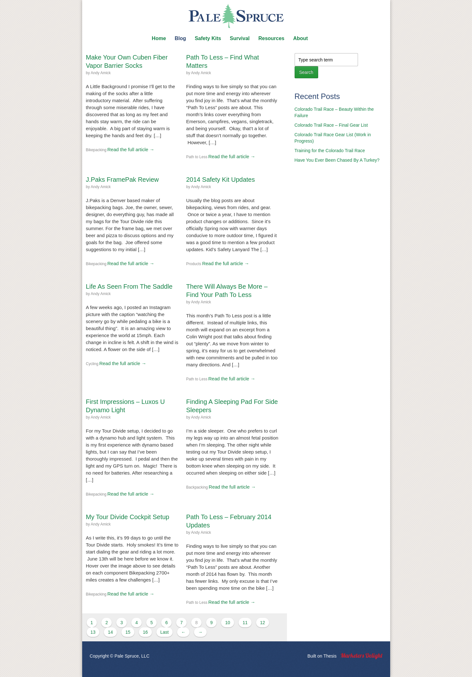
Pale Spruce (236, 16)
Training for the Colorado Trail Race (330, 150)
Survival (240, 38)
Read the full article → (130, 149)
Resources (271, 38)
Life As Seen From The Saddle (129, 286)
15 (128, 632)
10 (227, 622)
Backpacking (197, 487)
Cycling (92, 364)
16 (145, 632)
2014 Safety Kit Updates (220, 179)
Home (159, 38)
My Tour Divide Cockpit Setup (127, 516)
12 (262, 622)
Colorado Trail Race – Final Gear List (331, 125)
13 (93, 632)
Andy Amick (101, 73)
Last (164, 632)
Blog (180, 38)
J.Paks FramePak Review (122, 179)
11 (245, 622)
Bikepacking (96, 150)
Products (193, 264)
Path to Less (197, 157)
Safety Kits (208, 38)
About (300, 38)
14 (110, 632)
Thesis (329, 656)
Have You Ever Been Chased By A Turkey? (337, 160)
